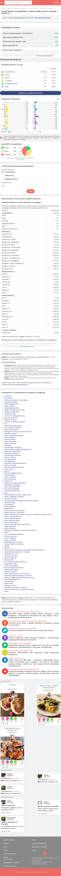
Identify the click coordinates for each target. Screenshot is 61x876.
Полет (6, 591)
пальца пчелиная (10, 499)
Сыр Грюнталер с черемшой (14, 510)
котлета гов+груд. (10, 433)
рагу (5, 493)
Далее (30, 191)
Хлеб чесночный (10, 465)
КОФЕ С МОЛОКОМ (11, 566)
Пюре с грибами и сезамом (14, 497)
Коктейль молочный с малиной (15, 587)
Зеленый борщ (9, 503)
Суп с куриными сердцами (13, 534)
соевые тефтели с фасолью (14, 544)
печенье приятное (10, 418)
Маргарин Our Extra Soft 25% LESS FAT (17, 432)
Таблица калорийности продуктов (17, 8)
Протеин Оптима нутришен (14, 467)
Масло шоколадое (10, 522)
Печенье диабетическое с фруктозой (17, 495)
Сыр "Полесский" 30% (12, 487)
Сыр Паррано (9, 504)
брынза (7, 548)
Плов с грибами (10, 477)
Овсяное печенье (10, 420)
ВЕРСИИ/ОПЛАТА (8, 859)
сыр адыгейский (10, 459)
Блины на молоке (10, 536)
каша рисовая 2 (9, 475)
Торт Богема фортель (11, 453)
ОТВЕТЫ (34, 850)
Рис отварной (9, 581)
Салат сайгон (9, 469)
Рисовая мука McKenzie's (13, 447)
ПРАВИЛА (14, 866)
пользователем (18, 18)
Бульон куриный (10, 558)
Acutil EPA (7, 396)
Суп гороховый (9, 461)
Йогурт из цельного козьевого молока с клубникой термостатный (27, 514)
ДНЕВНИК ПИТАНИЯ (8, 840)
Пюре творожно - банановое (14, 512)
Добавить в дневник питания (30, 93)
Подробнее (52, 340)
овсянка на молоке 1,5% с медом (16, 400)
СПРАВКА (5, 857)
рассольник (8, 398)
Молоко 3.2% (9, 560)
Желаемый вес (6, 182)
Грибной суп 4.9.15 (11, 554)
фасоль (7, 471)
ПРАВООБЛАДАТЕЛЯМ (9, 854)
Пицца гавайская (10, 443)
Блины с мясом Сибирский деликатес (17, 449)
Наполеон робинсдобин (13, 426)
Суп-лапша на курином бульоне (15, 562)
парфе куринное (10, 526)
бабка (6, 532)
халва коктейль (9, 528)
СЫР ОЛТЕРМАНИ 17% (12, 579)
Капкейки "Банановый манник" (15, 463)
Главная (3, 8)
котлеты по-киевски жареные (14, 422)
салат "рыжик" (9, 406)
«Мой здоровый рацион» (27, 346)
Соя (5, 424)
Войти (56, 2)
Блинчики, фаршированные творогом (18, 575)
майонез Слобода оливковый (14, 483)
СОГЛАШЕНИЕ (7, 866)
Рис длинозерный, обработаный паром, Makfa (20, 501)
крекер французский (11, 408)
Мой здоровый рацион (43, 18)
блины (51, 8)
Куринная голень (10, 441)
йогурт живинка (10, 538)
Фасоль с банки (9, 439)
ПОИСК (34, 840)
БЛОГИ (5, 847)
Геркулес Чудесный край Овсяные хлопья (19, 577)
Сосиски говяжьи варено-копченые (17, 524)
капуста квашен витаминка (14, 435)
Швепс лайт (8, 583)
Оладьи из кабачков (11, 412)
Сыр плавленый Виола (12, 518)
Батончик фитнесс (10, 556)
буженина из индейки (12, 485)
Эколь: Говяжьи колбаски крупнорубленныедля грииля (24, 550)
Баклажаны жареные (11, 489)
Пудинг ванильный (11, 570)
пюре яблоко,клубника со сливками (17, 552)
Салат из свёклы (10, 457)
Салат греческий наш (12, 491)
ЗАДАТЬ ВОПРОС (7, 862)
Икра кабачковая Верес (12, 451)
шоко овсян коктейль (12, 520)
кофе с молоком (10, 540)
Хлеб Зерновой (9, 506)
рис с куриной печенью (12, 428)
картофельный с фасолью (13, 542)
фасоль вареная (10, 479)
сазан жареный (9, 437)
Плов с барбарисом (11, 404)
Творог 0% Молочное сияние (14, 410)
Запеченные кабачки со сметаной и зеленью (20, 530)
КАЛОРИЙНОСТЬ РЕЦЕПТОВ (39, 847)
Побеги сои (8, 481)
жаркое (7, 546)
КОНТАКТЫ (16, 862)
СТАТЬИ (5, 850)
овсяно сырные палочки (13, 516)
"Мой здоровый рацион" (45, 56)
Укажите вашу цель (8, 169)
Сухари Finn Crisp (10, 564)
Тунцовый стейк (10, 414)
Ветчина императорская (13, 473)
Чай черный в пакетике (12, 455)
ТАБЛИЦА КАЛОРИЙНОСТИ (39, 843)
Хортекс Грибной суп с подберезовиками (19, 589)
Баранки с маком (10, 572)
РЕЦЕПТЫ (5, 843)
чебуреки (7, 445)
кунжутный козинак (11, 430)
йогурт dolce (8, 508)
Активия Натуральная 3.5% (13, 568)
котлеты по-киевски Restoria (14, 416)
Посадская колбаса (11, 402)
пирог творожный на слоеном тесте (17, 574)
